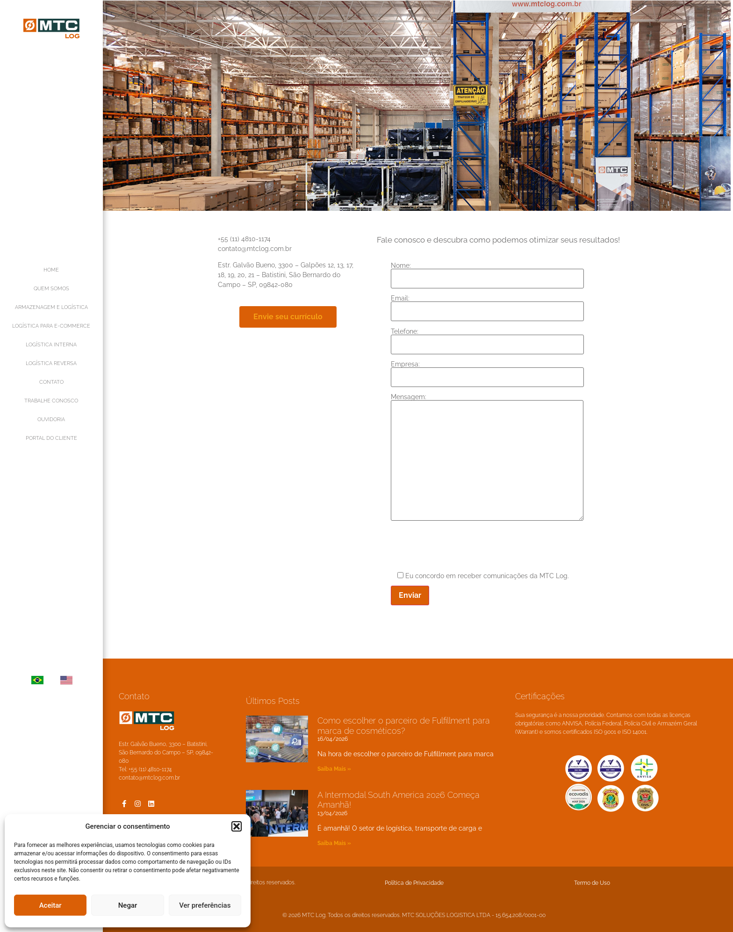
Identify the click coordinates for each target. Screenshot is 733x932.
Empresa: (491, 371)
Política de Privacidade (414, 883)
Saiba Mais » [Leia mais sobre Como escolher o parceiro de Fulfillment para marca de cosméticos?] (334, 769)
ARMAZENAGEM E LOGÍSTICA (51, 307)
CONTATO (51, 382)
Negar (127, 905)
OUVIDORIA (51, 419)
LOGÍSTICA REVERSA (51, 363)
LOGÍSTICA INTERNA (51, 345)
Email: (491, 305)
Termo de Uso (592, 883)
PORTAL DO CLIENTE (51, 438)
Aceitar (50, 905)
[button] (236, 826)
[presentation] (466, 547)
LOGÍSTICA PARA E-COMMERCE (51, 326)
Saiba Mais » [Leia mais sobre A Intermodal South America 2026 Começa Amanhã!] (334, 843)
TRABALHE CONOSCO (51, 401)
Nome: (491, 272)
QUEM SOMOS (51, 289)
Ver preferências (204, 905)
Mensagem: (491, 458)
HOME (51, 270)
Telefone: (491, 338)
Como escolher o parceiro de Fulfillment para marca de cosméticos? (403, 726)
